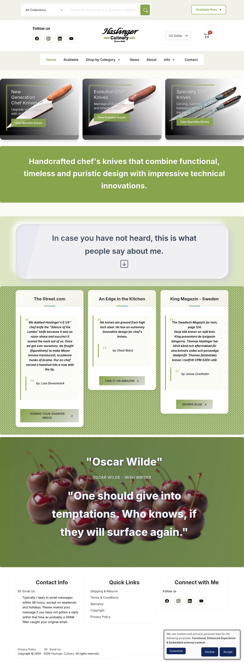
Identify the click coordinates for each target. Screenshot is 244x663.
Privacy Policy (100, 617)
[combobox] (178, 35)
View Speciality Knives (194, 121)
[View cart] (206, 36)
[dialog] (202, 644)
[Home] (120, 34)
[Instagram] (48, 39)
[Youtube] (71, 39)
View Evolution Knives (112, 117)
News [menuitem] (134, 60)
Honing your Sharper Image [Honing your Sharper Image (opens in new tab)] (47, 415)
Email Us (28, 591)
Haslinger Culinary (62, 653)
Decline (209, 651)
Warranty (97, 604)
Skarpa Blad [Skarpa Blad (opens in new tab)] (192, 404)
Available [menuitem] (71, 60)
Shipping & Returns (104, 591)
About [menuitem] (152, 60)
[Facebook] (37, 39)
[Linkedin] (60, 39)
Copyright (97, 610)
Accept (227, 651)
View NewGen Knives (28, 123)
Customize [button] (176, 650)
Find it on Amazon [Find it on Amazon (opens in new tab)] (119, 380)
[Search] (145, 10)
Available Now (206, 9)
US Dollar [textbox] (175, 36)
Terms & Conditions (104, 598)
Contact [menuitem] (191, 60)
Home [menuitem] (51, 60)
